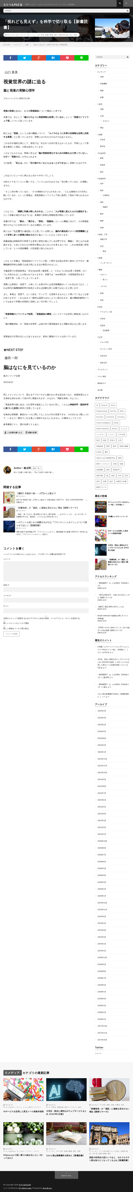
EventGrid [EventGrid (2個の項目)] (110, 415)
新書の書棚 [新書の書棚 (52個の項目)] (124, 444)
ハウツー (18, 1100)
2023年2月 (102, 721)
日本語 (103, 318)
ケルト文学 (104, 341)
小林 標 (94, 1147)
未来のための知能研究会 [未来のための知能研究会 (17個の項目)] (105, 456)
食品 (104, 251)
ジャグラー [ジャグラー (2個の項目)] (100, 433)
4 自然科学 (102, 179)
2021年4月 (102, 809)
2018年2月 (102, 1005)
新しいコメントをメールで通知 (16, 625)
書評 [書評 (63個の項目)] (106, 450)
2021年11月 (102, 761)
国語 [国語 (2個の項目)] (104, 438)
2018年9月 (102, 958)
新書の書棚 (49, 37)
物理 (102, 221)
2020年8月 (102, 843)
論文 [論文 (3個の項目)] (111, 479)
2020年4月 (102, 870)
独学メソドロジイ (35, 1100)
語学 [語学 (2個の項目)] (98, 479)
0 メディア (22, 37)
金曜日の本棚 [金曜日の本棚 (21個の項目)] (121, 479)
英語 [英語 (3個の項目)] (113, 474)
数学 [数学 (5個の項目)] (114, 444)
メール (7, 598)
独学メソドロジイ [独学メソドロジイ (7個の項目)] (103, 462)
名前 (6, 587)
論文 (79, 1100)
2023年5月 (102, 707)
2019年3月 (102, 931)
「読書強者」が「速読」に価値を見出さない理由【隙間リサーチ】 (47, 510)
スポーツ (103, 274)
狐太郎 (104, 586)
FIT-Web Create (26, 1186)
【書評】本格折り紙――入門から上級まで (36, 495)
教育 (102, 159)
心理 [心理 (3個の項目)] (119, 438)
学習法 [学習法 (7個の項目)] (112, 438)
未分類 (100, 388)
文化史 (103, 141)
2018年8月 (102, 965)
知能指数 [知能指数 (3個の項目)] (99, 468)
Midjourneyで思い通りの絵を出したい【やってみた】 (23, 1150)
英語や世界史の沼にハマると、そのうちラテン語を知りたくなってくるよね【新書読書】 (108, 1155)
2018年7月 (102, 971)
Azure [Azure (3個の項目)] (113, 403)
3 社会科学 (102, 154)
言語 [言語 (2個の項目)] (126, 474)
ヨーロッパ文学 (106, 348)
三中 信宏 (59, 1145)
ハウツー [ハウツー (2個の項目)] (111, 433)
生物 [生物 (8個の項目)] (115, 462)
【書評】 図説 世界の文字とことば (112, 604)
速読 (122, 1097)
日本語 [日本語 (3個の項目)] (98, 450)
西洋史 (103, 148)
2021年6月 (102, 795)
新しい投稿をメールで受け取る (16, 631)
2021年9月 (102, 775)
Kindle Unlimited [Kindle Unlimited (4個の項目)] (102, 427)
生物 (102, 228)
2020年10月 (102, 836)
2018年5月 (102, 985)
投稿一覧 (36, 470)
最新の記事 (32, 435)
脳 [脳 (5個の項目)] (107, 474)
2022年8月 (102, 734)
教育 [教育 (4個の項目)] (108, 444)
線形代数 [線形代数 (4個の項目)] (99, 474)
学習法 (53, 1100)
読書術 (117, 1097)
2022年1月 (102, 748)
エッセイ (33, 37)
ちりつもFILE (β (25, 1183)
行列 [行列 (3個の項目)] (119, 474)
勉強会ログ (102, 381)
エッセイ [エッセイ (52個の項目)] (124, 427)
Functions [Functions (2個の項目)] (121, 415)
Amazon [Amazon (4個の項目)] (104, 403)
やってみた (20, 1145)
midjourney (11, 1145)
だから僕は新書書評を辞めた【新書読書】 (65, 1150)
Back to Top (66, 1174)
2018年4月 (102, 992)
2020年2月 (102, 883)
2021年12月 (102, 755)
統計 (102, 173)
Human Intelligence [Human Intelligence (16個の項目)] (103, 421)
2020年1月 (102, 890)
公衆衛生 (106, 196)
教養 (108, 1097)
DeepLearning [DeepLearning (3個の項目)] (101, 409)
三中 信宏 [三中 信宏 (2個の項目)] (121, 433)
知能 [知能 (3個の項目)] (121, 462)
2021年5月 (102, 802)
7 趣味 (100, 269)
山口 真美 (40, 37)
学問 (102, 79)
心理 (102, 118)
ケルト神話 (102, 375)
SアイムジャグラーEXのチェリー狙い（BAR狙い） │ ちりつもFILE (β (113, 647)
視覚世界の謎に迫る (65, 37)
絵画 (102, 292)
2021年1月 (102, 829)
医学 (102, 191)
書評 (55, 37)
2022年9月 (102, 728)
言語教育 (106, 329)
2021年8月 (102, 782)
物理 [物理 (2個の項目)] (120, 456)
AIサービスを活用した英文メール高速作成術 (22, 1106)
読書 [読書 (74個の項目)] (104, 479)
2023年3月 (102, 714)
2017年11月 (102, 1026)
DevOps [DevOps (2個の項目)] (113, 409)
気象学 (105, 207)
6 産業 (100, 258)
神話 (102, 129)
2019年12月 (102, 897)
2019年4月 (102, 924)
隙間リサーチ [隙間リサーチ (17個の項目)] (101, 485)
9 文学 (100, 336)
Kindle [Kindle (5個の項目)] (116, 421)
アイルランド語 (106, 311)
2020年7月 (102, 849)
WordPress (49, 1186)
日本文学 (103, 354)
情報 (102, 92)
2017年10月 (102, 1032)
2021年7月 (102, 789)
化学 (102, 184)
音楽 (102, 299)
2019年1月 (102, 944)
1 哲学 (100, 106)
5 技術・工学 (103, 235)
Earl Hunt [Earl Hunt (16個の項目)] (99, 415)
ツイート (98, 1046)
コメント (7, 561)
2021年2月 (102, 822)
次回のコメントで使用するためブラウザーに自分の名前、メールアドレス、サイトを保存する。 (42, 621)
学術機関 (103, 86)
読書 (75, 37)
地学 (102, 203)
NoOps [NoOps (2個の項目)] (114, 427)
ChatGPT (11, 1100)
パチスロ (103, 286)
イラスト (29, 1145)
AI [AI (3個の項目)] (97, 403)
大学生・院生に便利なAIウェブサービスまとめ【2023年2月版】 (118, 545)
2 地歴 (100, 136)
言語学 (103, 324)
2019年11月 (102, 904)
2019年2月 (102, 937)
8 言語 (100, 306)
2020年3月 (102, 877)
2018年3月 (102, 998)
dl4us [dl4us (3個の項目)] (122, 409)
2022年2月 (102, 741)
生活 (102, 246)
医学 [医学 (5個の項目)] (98, 438)
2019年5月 (102, 917)
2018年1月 (102, 1012)
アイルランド (103, 368)
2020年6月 (102, 856)
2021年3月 (102, 816)
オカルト (106, 122)
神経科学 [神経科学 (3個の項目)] (116, 468)
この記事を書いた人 (14, 435)
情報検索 (60, 1100)
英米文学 (103, 361)
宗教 (102, 111)
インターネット (106, 263)
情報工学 (103, 239)
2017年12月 (102, 1019)
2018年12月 (102, 951)
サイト (6, 608)
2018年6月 (102, 978)
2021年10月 (102, 768)
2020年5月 (102, 863)
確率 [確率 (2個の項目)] (108, 468)
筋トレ (105, 279)
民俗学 (103, 166)
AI (6, 1100)
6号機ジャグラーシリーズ (118, 515)
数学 (102, 214)
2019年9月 (102, 910)
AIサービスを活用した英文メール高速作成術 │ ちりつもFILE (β (113, 662)
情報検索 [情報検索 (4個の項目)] (99, 444)
